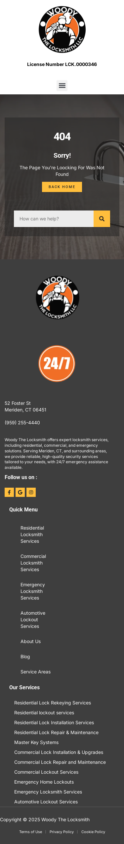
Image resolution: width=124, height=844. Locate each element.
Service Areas (36, 671)
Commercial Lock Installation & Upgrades (58, 752)
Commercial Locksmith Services (33, 562)
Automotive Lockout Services (33, 619)
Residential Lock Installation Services (54, 722)
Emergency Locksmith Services (33, 591)
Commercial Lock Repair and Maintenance (60, 762)
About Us (31, 641)
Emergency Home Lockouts (44, 782)
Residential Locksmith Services (32, 534)
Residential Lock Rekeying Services (52, 702)
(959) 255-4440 (22, 422)
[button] (62, 85)
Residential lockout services (44, 712)
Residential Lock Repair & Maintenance (56, 732)
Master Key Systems (36, 742)
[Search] (102, 219)
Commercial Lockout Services (46, 772)
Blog (25, 656)
